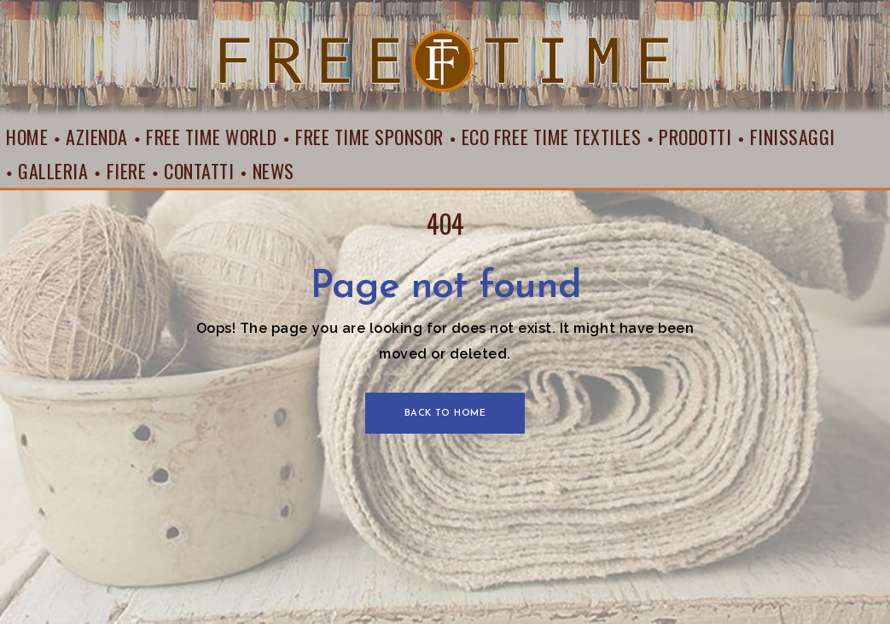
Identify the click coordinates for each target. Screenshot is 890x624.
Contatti (199, 170)
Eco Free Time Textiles (551, 136)
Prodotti (695, 136)
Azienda (97, 136)
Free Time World (211, 136)
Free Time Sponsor (369, 136)
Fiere (127, 170)
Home (27, 136)
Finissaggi (792, 136)
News (273, 170)
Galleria (53, 170)
